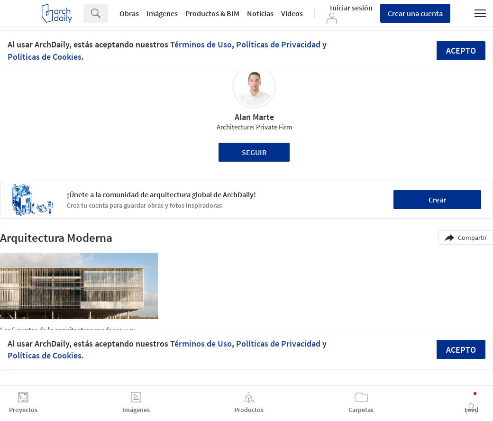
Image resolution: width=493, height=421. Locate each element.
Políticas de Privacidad (278, 44)
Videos (292, 13)
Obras (129, 13)
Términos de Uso (201, 44)
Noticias (260, 13)
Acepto (461, 50)
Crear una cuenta (415, 13)
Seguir (254, 152)
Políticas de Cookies (45, 56)
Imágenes (162, 13)
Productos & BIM (212, 13)
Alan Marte (254, 116)
